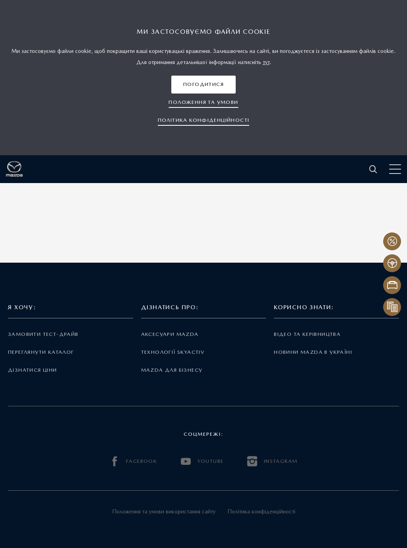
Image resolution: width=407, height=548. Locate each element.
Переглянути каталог (41, 352)
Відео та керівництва (307, 334)
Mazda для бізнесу (172, 370)
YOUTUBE (202, 461)
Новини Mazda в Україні (313, 352)
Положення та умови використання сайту (163, 511)
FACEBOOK (133, 461)
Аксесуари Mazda (170, 334)
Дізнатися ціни (32, 370)
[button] (203, 85)
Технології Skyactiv (172, 352)
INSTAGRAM (272, 461)
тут (266, 62)
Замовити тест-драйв (43, 334)
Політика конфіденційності (261, 511)
